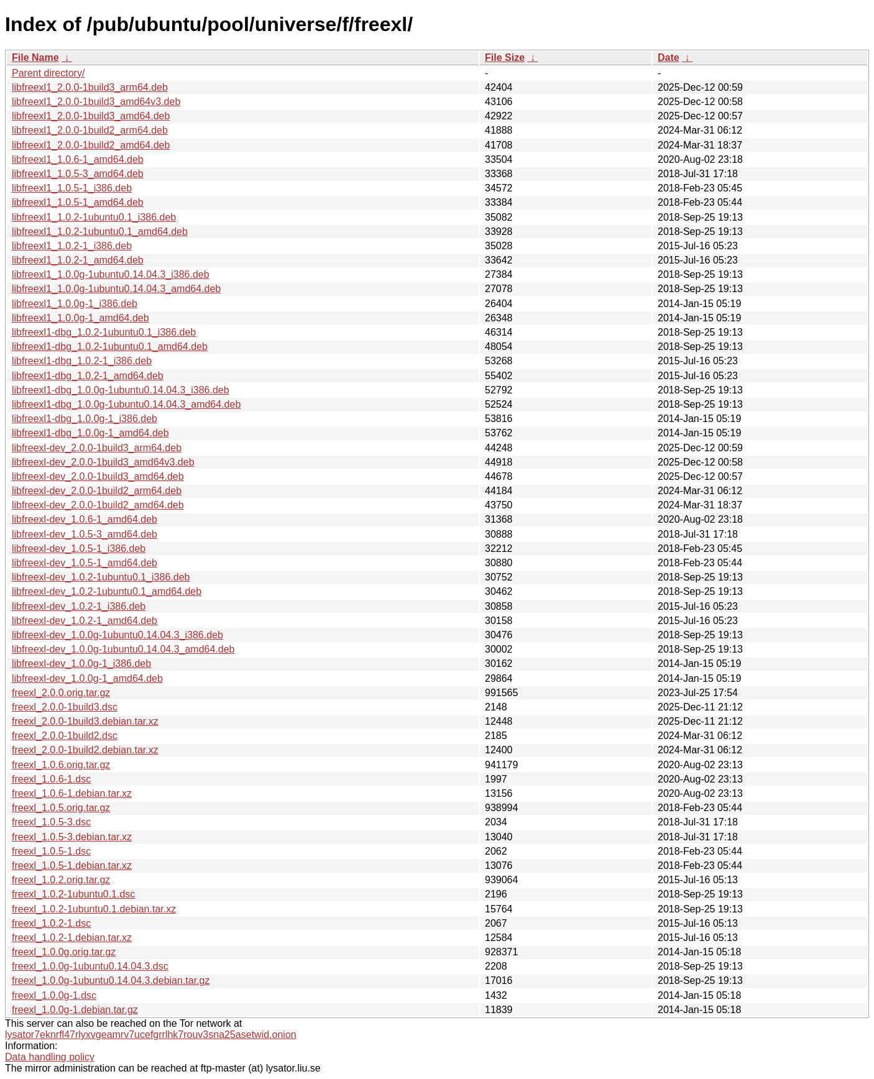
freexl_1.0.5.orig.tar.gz (61, 807)
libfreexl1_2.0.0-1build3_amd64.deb (91, 116)
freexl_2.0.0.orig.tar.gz (61, 692)
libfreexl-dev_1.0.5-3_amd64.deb (84, 534)
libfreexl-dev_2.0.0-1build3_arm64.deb (97, 448)
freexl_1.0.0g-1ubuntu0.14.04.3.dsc (90, 966)
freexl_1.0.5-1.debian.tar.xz (72, 865)
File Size (505, 57)
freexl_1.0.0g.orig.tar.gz (64, 952)
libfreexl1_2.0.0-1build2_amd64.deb (91, 145)
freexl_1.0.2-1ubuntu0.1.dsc (73, 894)
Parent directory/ (48, 73)
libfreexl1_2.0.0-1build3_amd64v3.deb (96, 101)
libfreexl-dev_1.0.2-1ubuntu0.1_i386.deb (101, 577)
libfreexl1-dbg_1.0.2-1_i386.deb (82, 361)
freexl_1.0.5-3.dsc (51, 822)
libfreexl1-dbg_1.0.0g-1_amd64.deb (90, 433)
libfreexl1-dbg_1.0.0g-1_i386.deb (84, 418)
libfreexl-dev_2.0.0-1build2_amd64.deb (98, 505)
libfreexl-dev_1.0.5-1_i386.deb (78, 548)
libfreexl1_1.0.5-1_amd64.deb (78, 202)
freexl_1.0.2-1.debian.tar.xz (72, 937)
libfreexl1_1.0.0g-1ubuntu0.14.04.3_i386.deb (110, 274)
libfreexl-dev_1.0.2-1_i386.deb (78, 606)
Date (668, 57)
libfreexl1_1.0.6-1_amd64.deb (78, 159)
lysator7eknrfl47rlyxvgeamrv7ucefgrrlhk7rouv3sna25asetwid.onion (151, 1034)
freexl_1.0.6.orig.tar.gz (61, 765)
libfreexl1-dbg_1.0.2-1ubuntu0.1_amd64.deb (110, 346)
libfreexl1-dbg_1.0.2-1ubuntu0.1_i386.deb (104, 332)
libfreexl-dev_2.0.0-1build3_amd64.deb (98, 476)
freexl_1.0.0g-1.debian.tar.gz (75, 1009)
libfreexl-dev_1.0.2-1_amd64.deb (84, 620)
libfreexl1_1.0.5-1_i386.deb (72, 188)
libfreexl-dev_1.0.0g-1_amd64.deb (87, 678)
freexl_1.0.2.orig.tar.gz (61, 880)
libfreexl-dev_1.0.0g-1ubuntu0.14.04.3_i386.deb (117, 635)
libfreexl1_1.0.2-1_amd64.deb (78, 260)
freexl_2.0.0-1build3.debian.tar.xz (85, 721)
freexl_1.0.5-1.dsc (51, 851)
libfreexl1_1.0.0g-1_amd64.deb (80, 318)
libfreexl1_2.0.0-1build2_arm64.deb (90, 130)
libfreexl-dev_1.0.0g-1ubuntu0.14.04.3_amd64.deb (123, 649)
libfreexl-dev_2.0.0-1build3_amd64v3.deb (103, 462)
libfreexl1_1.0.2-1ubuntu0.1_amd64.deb (100, 231)
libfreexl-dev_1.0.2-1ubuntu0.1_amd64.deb (106, 591)
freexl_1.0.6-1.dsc (51, 779)
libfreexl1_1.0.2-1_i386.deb (72, 246)
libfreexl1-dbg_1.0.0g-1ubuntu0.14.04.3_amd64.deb (126, 404)
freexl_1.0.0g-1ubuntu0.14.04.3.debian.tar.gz (110, 980)
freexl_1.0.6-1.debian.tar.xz (72, 793)
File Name (35, 57)
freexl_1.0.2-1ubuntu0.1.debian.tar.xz (94, 909)
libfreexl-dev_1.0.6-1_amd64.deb (84, 519)
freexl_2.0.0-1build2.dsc (64, 735)
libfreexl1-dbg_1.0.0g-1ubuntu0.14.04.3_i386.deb (120, 390)
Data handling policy (49, 1057)
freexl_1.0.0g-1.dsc (54, 995)
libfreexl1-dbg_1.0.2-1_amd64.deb (87, 375)
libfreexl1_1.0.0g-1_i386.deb (74, 303)
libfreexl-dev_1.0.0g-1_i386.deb (81, 663)
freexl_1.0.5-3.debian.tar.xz (72, 837)
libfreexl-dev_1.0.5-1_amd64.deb (84, 563)
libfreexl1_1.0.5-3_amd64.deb (78, 173)
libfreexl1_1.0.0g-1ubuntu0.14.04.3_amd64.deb (116, 288)
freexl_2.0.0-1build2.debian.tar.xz (85, 750)
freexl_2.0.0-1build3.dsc (64, 707)
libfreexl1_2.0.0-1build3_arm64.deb (90, 87)
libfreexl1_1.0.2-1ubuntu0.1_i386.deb (94, 217)
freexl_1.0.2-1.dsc (51, 923)
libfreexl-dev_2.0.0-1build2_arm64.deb (97, 490)
